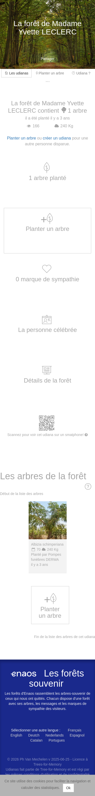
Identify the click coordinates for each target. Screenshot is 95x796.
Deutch (33, 735)
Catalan (36, 740)
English (16, 735)
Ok (68, 788)
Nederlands (55, 735)
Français (75, 730)
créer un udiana (57, 138)
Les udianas (16, 73)
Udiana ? (81, 73)
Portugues (57, 740)
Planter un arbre (50, 73)
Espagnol (77, 735)
